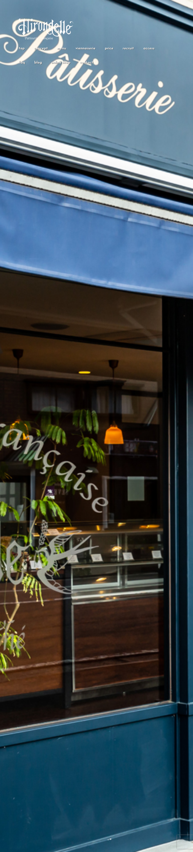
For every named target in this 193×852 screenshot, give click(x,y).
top (22, 48)
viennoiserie (85, 48)
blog (38, 62)
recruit (128, 48)
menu (61, 48)
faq (22, 62)
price (109, 48)
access (149, 48)
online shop (61, 62)
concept (41, 48)
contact (86, 62)
